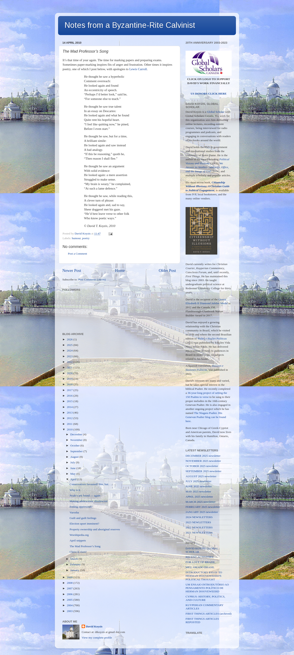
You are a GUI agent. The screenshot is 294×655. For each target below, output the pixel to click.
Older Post (167, 270)
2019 (70, 378)
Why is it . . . (77, 490)
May (73, 473)
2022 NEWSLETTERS (199, 527)
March (74, 558)
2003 (70, 611)
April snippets (78, 540)
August (74, 456)
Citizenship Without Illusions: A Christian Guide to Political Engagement (208, 186)
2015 (70, 401)
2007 (70, 588)
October (75, 445)
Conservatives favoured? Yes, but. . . (91, 484)
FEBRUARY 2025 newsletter (203, 506)
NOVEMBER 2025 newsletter (203, 460)
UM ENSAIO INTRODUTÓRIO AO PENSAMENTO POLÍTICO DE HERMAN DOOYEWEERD (207, 588)
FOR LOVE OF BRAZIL (200, 562)
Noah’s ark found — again (85, 495)
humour (76, 238)
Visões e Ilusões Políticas (212, 338)
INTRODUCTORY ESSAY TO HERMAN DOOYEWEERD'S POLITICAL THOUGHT (204, 576)
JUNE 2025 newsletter (199, 486)
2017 (70, 390)
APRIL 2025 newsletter (199, 496)
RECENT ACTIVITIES (199, 557)
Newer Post (71, 270)
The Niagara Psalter (205, 413)
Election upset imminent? (84, 523)
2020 (70, 373)
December (76, 434)
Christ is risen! (78, 551)
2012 (70, 418)
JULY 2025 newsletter (198, 481)
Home (120, 270)
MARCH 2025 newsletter (200, 501)
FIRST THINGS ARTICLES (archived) (208, 613)
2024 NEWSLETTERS (199, 517)
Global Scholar (215, 111)
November (76, 440)
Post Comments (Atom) (92, 279)
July (73, 462)
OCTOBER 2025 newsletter (202, 466)
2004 (70, 605)
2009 (70, 577)
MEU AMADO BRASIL (200, 567)
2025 (70, 345)
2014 (70, 407)
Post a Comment (77, 253)
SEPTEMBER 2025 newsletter (203, 471)
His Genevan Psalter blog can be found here (206, 417)
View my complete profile (97, 637)
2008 (70, 582)
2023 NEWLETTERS (198, 522)
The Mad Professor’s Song (85, 546)
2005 (70, 599)
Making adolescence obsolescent (89, 501)
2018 (70, 384)
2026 (70, 339)
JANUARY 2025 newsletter (202, 512)
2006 (70, 594)
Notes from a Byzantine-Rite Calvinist (129, 25)
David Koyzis (94, 626)
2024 (70, 350)
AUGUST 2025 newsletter (201, 476)
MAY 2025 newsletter (198, 491)
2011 (70, 423)
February (75, 564)
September (76, 451)
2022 (70, 361)
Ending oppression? (81, 506)
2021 (70, 367)
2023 (70, 356)
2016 (70, 395)
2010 (70, 429)
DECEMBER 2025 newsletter (203, 455)
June (73, 468)
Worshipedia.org (79, 534)
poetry (86, 238)
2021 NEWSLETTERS (199, 532)
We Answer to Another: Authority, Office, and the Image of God (207, 167)
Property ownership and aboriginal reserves (95, 529)
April (73, 479)
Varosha (74, 512)
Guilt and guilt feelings (83, 518)
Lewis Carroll (138, 69)
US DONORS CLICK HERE (209, 93)
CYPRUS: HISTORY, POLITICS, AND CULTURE (205, 598)
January (75, 570)
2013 (70, 412)
